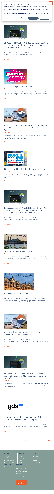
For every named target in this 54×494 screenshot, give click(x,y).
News (9, 50)
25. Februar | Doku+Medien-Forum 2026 (22, 251)
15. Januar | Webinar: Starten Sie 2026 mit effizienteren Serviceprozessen (23, 333)
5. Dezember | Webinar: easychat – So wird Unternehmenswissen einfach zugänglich (23, 418)
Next (49, 440)
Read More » (7, 59)
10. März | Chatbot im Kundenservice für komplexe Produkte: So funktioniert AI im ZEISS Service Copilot (26, 127)
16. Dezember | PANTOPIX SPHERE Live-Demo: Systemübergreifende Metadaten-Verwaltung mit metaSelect (26, 375)
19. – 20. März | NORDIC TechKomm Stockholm (25, 168)
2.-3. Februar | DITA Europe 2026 (18, 293)
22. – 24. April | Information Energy (20, 86)
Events (5, 50)
